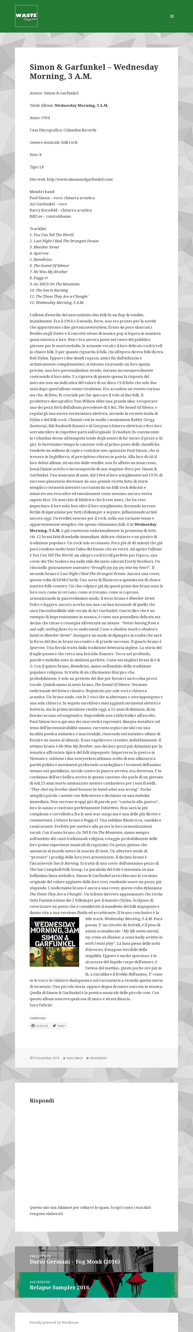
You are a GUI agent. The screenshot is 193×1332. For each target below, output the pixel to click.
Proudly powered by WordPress (54, 1322)
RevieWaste (98, 1058)
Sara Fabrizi (74, 1058)
